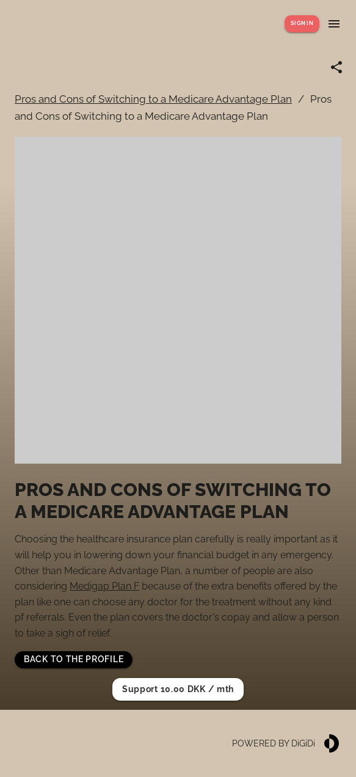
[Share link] (336, 67)
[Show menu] (334, 23)
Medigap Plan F (104, 586)
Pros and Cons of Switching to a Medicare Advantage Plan (153, 99)
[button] (74, 660)
